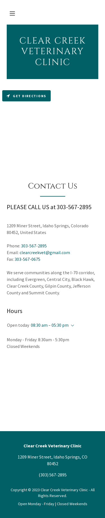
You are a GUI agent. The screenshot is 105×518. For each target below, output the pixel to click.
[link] (52, 52)
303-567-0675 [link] (27, 259)
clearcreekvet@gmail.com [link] (45, 252)
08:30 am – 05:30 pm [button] (50, 325)
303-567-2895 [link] (34, 246)
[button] (12, 13)
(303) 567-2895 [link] (53, 475)
